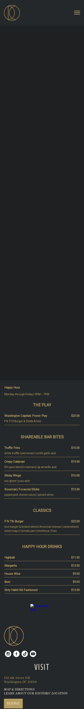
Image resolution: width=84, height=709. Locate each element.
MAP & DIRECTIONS (19, 689)
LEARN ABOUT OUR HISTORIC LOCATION (36, 693)
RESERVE (13, 703)
